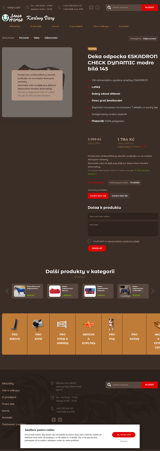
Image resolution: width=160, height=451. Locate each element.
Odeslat (97, 248)
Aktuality (14, 26)
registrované (124, 146)
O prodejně (76, 26)
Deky (36, 37)
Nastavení (123, 441)
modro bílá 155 (119, 196)
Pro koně (24, 37)
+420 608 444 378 (73, 9)
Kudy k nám (14, 7)
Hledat (149, 7)
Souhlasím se (116, 241)
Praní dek (35, 26)
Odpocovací (51, 37)
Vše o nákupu (101, 26)
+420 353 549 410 (72, 5)
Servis (55, 26)
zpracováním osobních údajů (123, 241)
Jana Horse (8, 37)
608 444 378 (45, 85)
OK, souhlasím (124, 435)
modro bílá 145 (98, 196)
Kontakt (124, 26)
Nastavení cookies (14, 424)
